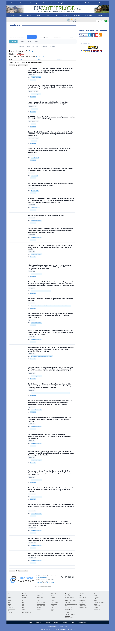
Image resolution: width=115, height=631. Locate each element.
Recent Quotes (44, 37)
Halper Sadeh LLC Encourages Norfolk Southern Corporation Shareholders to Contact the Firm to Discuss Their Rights (48, 103)
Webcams (65, 15)
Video (95, 600)
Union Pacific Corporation (36, 77)
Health (38, 599)
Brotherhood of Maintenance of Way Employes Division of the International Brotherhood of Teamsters (50, 392)
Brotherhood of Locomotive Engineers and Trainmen (41, 290)
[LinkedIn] (69, 579)
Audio (95, 595)
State (20, 15)
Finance (67, 612)
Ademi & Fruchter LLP (35, 157)
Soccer (24, 609)
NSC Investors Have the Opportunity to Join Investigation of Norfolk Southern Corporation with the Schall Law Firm (50, 184)
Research (59, 59)
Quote (20, 59)
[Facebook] (65, 579)
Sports (22, 3)
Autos (81, 599)
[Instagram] (73, 579)
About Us (38, 622)
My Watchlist (57, 37)
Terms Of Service (49, 582)
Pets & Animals (83, 607)
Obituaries (77, 15)
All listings (67, 595)
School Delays (88, 15)
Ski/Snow (24, 599)
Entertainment (47, 3)
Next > (26, 65)
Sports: (24, 601)
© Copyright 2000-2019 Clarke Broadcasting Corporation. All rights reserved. (57, 629)
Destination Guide (41, 604)
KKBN (52, 610)
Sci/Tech (10, 610)
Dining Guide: (69, 594)
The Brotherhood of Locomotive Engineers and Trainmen (41, 356)
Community (33, 3)
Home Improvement (70, 614)
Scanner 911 (97, 597)
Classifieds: (83, 594)
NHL (23, 607)
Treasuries (52, 46)
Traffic (56, 15)
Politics (9, 605)
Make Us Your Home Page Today (88, 30)
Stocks (22, 41)
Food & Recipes (54, 602)
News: (10, 594)
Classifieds (88, 3)
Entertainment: (55, 594)
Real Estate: (68, 609)
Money (47, 15)
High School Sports (26, 612)
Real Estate (75, 3)
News (12, 3)
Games (52, 600)
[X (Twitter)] (62, 579)
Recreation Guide (41, 605)
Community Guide (41, 602)
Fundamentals (68, 611)
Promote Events (83, 602)
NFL (23, 602)
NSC (31, 50)
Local (12, 15)
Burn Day (24, 595)
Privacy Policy (39, 582)
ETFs (29, 41)
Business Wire (33, 79)
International (44, 46)
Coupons (96, 607)
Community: (40, 594)
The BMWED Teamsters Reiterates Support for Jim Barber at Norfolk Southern (50, 299)
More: (95, 594)
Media (99, 3)
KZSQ (52, 609)
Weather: (25, 594)
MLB (23, 604)
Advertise (65, 622)
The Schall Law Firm (34, 190)
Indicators (70, 37)
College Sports (25, 611)
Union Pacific (33, 124)
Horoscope (53, 599)
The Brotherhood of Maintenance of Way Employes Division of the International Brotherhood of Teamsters (51, 305)
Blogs (38, 600)
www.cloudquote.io (42, 577)
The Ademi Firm (34, 140)
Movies (52, 595)
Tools (36, 41)
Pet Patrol (39, 607)
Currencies (35, 46)
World (38, 15)
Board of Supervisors (99, 602)
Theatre (53, 597)
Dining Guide (62, 3)
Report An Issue (82, 622)
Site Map (56, 622)
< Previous (12, 65)
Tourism (99, 15)
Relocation (67, 616)
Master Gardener (69, 617)
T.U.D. (95, 604)
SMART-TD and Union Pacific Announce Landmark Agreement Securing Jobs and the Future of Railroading (51, 118)
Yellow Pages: (97, 609)
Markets (13, 41)
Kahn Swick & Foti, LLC (35, 207)
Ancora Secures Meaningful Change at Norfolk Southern (46, 215)
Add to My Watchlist (39, 56)
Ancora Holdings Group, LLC (36, 220)
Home (30, 622)
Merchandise (83, 597)
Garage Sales (83, 605)
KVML (52, 607)
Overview (21, 46)
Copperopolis (68, 607)
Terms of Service (52, 626)
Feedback (47, 622)
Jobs (81, 595)
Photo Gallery (97, 605)
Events (38, 595)
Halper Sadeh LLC (34, 175)
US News (29, 15)
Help (73, 622)
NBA (23, 606)
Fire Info (38, 609)
